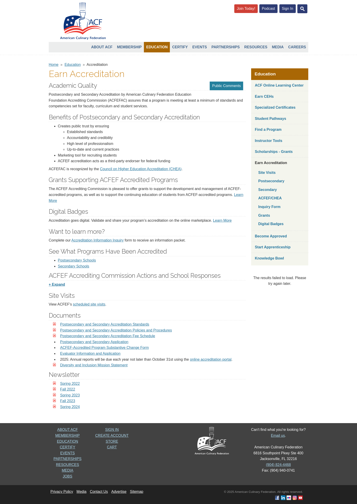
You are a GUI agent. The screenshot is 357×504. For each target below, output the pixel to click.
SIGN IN (112, 430)
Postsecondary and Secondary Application (94, 342)
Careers (297, 47)
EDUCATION (67, 441)
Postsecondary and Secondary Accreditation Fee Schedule (107, 336)
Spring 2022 (70, 384)
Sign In (287, 8)
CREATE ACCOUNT (111, 435)
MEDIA (67, 470)
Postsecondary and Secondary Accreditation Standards (104, 324)
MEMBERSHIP (67, 435)
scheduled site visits (89, 304)
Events (199, 47)
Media (278, 47)
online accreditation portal (210, 359)
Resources (255, 47)
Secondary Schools (73, 266)
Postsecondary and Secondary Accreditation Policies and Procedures (116, 330)
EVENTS (67, 453)
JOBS (67, 476)
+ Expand (57, 284)
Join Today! (246, 8)
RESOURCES (67, 465)
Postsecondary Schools (77, 260)
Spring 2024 (70, 407)
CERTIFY (67, 447)
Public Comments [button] (226, 86)
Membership (129, 47)
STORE (112, 441)
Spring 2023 (70, 395)
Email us (278, 435)
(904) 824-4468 (278, 465)
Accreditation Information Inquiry (97, 240)
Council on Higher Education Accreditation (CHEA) (140, 169)
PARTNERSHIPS (68, 459)
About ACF (101, 47)
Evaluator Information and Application (90, 353)
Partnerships (226, 47)
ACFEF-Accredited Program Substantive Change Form (104, 348)
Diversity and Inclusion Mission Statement (94, 365)
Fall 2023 (67, 401)
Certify (180, 47)
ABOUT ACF (67, 430)
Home (54, 65)
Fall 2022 (67, 389)
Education (157, 47)
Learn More (222, 220)
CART (112, 447)
